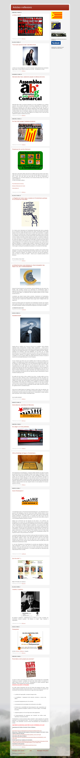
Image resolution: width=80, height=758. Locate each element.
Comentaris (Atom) (21, 753)
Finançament (15, 629)
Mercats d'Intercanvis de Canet (18, 185)
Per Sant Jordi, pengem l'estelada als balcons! (23, 121)
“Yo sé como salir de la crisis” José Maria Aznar (24, 44)
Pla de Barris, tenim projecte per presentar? (23, 659)
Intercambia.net (15, 188)
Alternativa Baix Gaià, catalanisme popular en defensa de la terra (28, 77)
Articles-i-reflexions (22, 7)
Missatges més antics (42, 750)
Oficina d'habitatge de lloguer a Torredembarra (23, 453)
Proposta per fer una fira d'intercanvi (21, 149)
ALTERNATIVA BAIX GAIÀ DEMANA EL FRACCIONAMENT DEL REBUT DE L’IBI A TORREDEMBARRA (28, 266)
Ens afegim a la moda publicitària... (21, 426)
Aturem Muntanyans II (17, 490)
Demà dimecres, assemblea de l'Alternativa (23, 405)
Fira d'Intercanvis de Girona (18, 183)
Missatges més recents (18, 750)
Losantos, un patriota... (18, 589)
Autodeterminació (16, 315)
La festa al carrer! (16, 15)
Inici (31, 750)
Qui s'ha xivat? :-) (16, 558)
